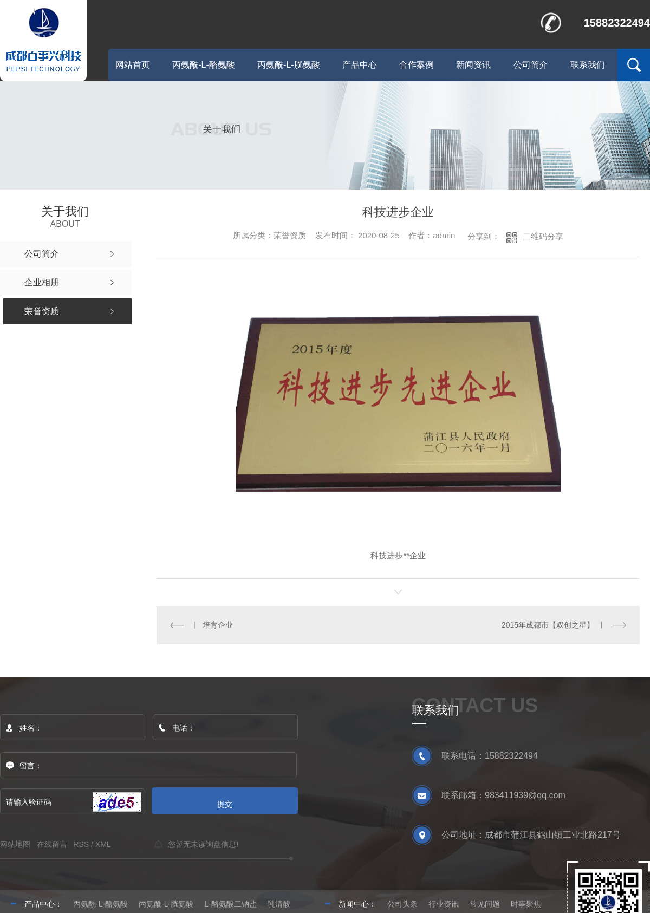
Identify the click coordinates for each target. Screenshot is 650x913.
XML (103, 843)
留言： (149, 765)
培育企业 (217, 624)
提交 (224, 803)
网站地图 (15, 843)
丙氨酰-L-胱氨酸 (288, 64)
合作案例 (416, 64)
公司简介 (531, 64)
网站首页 (132, 64)
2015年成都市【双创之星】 (548, 624)
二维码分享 (543, 236)
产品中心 (359, 64)
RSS (81, 843)
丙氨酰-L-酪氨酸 (203, 64)
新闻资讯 (473, 64)
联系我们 (587, 64)
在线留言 (52, 843)
